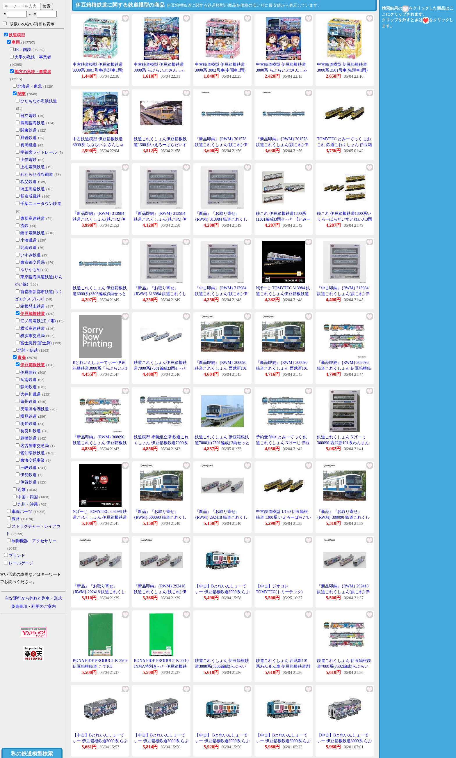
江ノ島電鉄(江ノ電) (38, 321)
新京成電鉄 (30, 196)
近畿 (21, 490)
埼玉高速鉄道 (32, 189)
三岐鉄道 (28, 467)
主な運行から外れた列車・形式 (33, 598)
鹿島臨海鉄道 (32, 123)
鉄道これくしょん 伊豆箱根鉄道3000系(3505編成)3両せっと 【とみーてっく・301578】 (100, 294)
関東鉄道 (28, 130)
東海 (21, 357)
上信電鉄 (28, 159)
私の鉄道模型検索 (32, 754)
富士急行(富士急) (35, 343)
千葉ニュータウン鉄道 (40, 203)
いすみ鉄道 (30, 255)
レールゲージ (21, 563)
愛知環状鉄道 (32, 453)
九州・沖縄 (27, 504)
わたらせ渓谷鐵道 (36, 174)
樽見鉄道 (28, 416)
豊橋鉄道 (28, 438)
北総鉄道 (28, 247)
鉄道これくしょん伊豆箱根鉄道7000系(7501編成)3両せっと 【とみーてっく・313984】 (160, 368)
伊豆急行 (28, 372)
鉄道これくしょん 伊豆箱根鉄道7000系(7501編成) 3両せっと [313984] (222, 443)
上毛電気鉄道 (32, 167)
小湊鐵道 (28, 240)
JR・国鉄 (23, 49)
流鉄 (24, 226)
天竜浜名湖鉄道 (34, 409)
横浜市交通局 (32, 336)
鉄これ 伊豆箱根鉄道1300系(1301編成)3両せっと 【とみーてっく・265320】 (283, 219)
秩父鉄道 (28, 182)
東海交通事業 (32, 460)
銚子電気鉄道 (32, 233)
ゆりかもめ (30, 270)
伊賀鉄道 (28, 482)
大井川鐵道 (30, 394)
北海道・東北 (29, 86)
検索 (46, 6)
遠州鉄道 (28, 401)
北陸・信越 (27, 350)
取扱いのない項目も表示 (28, 24)
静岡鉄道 (28, 387)
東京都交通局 (32, 262)
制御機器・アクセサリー (34, 541)
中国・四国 (27, 497)
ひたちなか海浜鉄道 (38, 101)
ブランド (17, 555)
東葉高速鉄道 (32, 218)
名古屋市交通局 (34, 446)
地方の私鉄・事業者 (33, 72)
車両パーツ (22, 511)
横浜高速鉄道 (32, 328)
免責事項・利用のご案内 (33, 606)
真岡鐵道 (28, 145)
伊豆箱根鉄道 (32, 313)
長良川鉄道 (30, 431)
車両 (16, 42)
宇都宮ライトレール (38, 152)
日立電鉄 (28, 116)
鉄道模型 (17, 35)
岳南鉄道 (28, 380)
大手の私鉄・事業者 (33, 57)
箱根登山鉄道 (32, 306)
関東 (21, 94)
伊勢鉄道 (28, 475)
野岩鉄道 (28, 138)
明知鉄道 (28, 423)
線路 (16, 519)
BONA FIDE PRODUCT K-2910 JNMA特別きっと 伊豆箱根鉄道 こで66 (161, 666)
